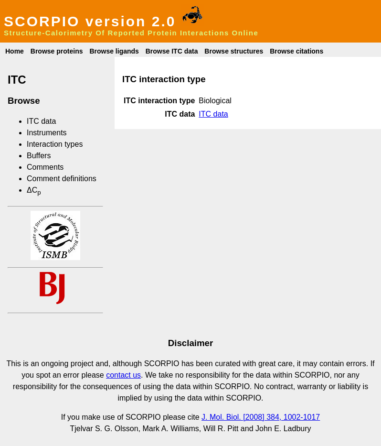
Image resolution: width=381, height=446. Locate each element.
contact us (123, 375)
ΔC (34, 190)
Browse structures (233, 51)
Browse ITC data (172, 51)
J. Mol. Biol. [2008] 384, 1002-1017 (260, 417)
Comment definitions (61, 178)
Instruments (47, 133)
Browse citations (296, 51)
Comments (45, 167)
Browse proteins (57, 51)
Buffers (39, 156)
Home (14, 51)
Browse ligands (113, 51)
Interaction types (55, 144)
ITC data (41, 121)
